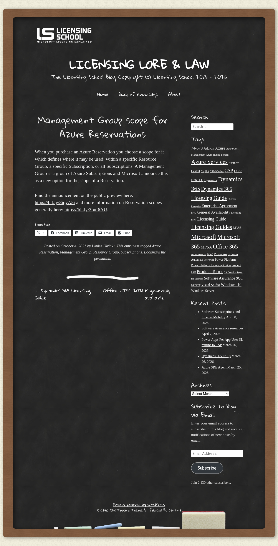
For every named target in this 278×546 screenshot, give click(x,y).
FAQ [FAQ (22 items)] (194, 212)
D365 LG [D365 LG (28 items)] (197, 180)
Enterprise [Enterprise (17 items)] (196, 206)
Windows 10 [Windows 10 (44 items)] (231, 284)
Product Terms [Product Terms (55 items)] (210, 271)
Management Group (75, 252)
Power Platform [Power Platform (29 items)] (225, 259)
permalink (102, 258)
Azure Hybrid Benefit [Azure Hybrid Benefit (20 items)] (217, 154)
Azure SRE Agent (214, 367)
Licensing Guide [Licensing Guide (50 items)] (211, 219)
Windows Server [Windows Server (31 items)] (202, 291)
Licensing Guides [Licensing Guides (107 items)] (211, 227)
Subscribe (207, 467)
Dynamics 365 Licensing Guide (63, 294)
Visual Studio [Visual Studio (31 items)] (210, 285)
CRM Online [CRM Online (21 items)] (217, 171)
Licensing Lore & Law (139, 64)
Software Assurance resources (222, 328)
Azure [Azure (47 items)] (220, 148)
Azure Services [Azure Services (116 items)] (209, 161)
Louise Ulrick (102, 246)
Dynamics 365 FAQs (216, 356)
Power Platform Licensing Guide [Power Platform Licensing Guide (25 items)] (211, 265)
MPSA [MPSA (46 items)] (206, 247)
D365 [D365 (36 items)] (238, 171)
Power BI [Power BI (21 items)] (209, 259)
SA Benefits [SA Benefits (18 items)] (230, 272)
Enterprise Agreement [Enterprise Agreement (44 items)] (219, 205)
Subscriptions (131, 252)
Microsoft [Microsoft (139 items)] (203, 236)
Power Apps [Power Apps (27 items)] (222, 254)
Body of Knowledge (138, 94)
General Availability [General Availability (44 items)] (213, 212)
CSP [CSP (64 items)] (229, 170)
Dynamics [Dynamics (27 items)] (210, 180)
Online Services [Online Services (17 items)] (198, 254)
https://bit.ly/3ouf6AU (86, 209)
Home (102, 94)
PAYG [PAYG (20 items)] (210, 254)
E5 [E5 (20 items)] (229, 199)
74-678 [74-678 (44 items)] (197, 148)
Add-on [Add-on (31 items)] (209, 148)
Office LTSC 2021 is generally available (136, 294)
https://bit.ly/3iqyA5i (55, 202)
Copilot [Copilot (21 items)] (205, 171)
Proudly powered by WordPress (139, 504)
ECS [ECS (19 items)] (233, 199)
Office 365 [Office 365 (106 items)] (225, 246)
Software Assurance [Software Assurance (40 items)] (219, 278)
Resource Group (106, 252)
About (174, 94)
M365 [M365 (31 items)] (237, 228)
